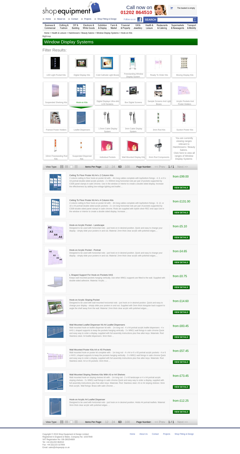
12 (106, 166)
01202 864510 (136, 12)
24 (113, 166)
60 (120, 166)
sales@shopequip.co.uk (59, 447)
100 (127, 166)
